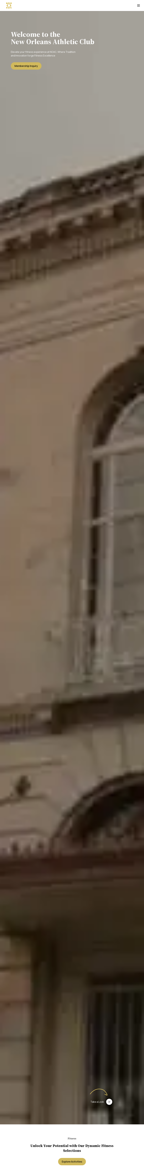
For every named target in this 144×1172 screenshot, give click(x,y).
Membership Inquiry (26, 66)
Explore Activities (72, 1161)
